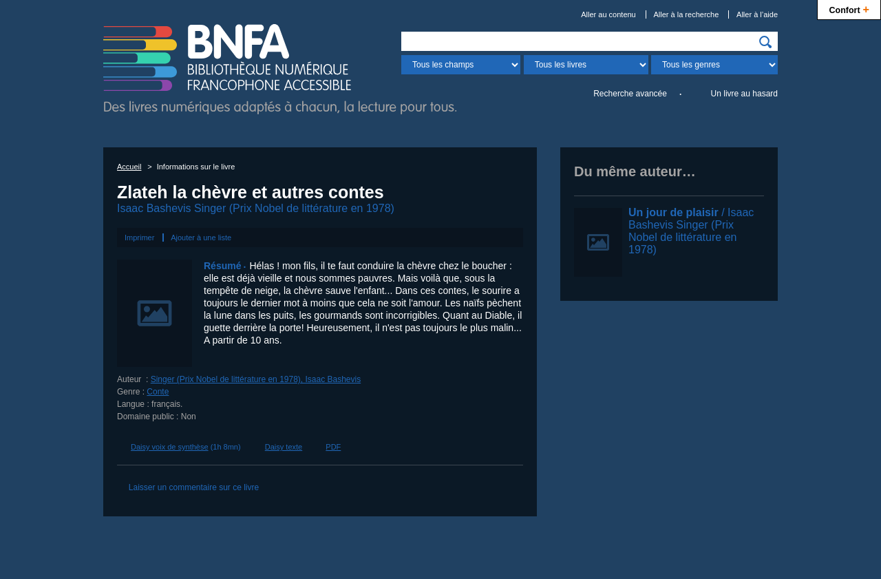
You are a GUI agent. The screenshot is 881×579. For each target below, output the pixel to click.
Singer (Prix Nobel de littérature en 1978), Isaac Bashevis (256, 379)
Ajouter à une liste (201, 237)
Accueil (129, 166)
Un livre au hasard (744, 93)
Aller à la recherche (686, 14)
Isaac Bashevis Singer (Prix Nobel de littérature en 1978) (255, 208)
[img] (765, 42)
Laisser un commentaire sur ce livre (194, 487)
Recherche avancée (630, 93)
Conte (158, 392)
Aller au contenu (608, 14)
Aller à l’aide (757, 14)
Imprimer (139, 237)
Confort (849, 8)
